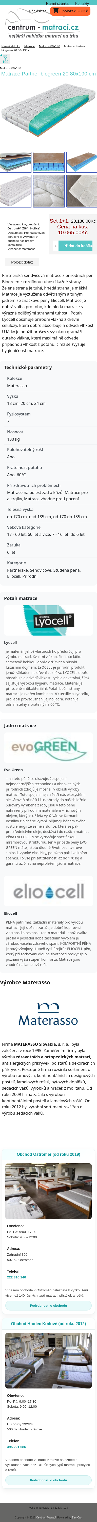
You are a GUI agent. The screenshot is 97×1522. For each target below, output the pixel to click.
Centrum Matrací (46, 1517)
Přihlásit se (37, 11)
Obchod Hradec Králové (48, 1324)
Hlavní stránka (57, 4)
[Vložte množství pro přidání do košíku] (56, 246)
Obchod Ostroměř (48, 1154)
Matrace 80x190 (49, 46)
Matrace (29, 46)
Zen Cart (77, 1517)
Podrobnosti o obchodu (48, 1305)
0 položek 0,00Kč (70, 10)
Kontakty (82, 4)
